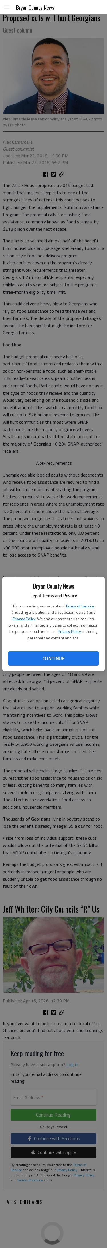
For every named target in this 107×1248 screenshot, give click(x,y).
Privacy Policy (24, 619)
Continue (53, 658)
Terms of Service (80, 606)
